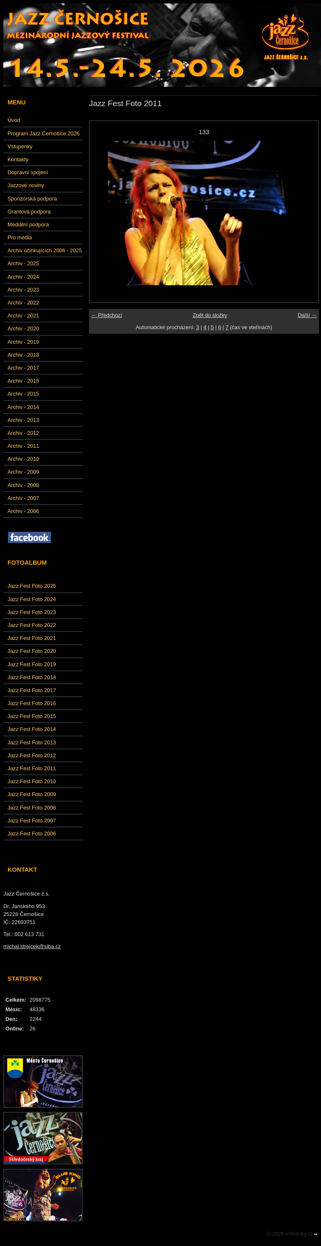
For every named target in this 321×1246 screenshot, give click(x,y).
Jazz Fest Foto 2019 (32, 664)
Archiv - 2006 (23, 511)
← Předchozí (106, 315)
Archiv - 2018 (23, 355)
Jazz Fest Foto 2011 (32, 768)
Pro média (20, 237)
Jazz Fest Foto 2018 (32, 677)
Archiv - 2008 (23, 485)
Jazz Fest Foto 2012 (32, 755)
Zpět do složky (210, 315)
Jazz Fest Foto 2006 (32, 833)
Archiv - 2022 (23, 302)
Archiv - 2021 (23, 315)
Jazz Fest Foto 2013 (32, 742)
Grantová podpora (29, 211)
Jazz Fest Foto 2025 (32, 586)
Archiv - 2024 (23, 277)
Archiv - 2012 (23, 433)
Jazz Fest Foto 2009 (32, 794)
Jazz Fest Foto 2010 (32, 781)
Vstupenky (20, 146)
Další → (307, 315)
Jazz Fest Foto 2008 (32, 807)
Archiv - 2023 (23, 290)
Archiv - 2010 (23, 459)
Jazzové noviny (26, 185)
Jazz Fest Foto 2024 (32, 599)
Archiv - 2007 (23, 498)
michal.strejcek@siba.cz (32, 946)
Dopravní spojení (28, 172)
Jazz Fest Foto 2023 (32, 612)
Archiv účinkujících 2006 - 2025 (45, 250)
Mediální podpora (28, 224)
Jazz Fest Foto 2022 (32, 625)
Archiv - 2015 (23, 394)
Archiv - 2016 (23, 381)
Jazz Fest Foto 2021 (32, 638)
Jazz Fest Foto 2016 (32, 703)
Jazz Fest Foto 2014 (32, 729)
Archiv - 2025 (23, 263)
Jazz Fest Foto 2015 (32, 716)
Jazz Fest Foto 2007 (32, 820)
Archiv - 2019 (23, 342)
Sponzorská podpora (32, 198)
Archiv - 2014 (23, 407)
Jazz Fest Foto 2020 (32, 651)
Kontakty (18, 159)
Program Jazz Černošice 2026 (43, 133)
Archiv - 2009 (23, 472)
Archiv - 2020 (23, 328)
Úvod (14, 120)
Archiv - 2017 (23, 368)
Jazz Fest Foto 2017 (32, 690)
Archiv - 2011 (23, 446)
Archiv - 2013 (23, 420)
